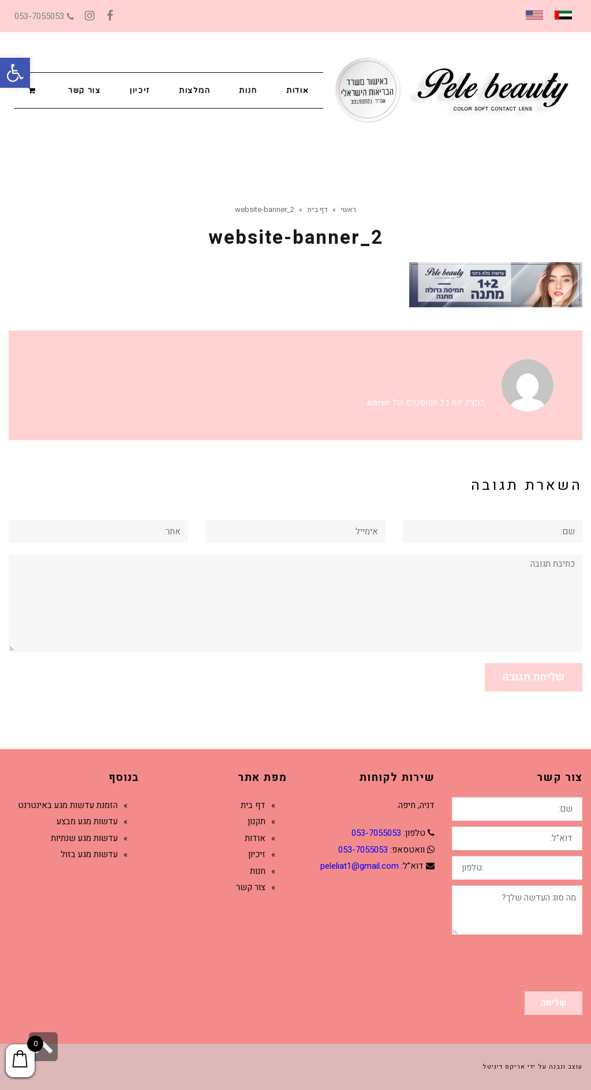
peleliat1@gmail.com (359, 866)
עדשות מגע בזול (89, 854)
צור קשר (250, 887)
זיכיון (256, 854)
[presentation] (494, 962)
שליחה (553, 1002)
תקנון (256, 821)
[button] (15, 73)
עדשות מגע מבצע (87, 821)
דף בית (253, 805)
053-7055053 (44, 16)
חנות (257, 871)
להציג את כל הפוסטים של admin (425, 402)
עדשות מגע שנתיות (84, 838)
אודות (255, 838)
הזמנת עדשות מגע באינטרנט (68, 805)
